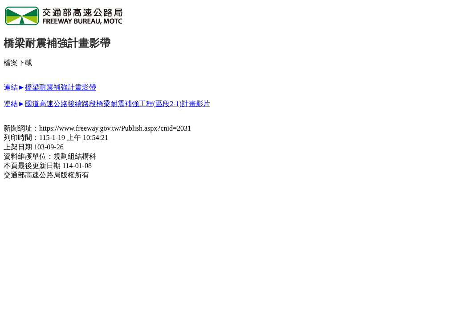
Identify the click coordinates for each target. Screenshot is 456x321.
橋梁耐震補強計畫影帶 (60, 87)
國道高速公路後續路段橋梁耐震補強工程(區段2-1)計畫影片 (117, 103)
